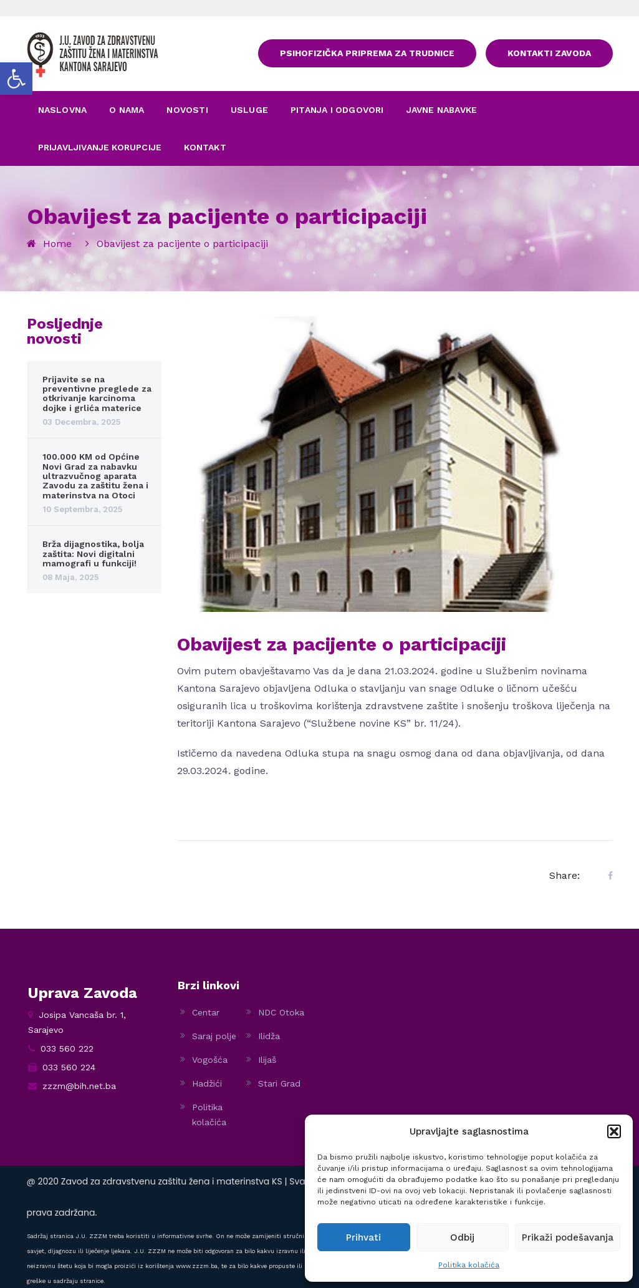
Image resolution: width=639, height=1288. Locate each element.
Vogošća (210, 1060)
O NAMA (126, 110)
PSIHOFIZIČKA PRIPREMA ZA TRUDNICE (367, 53)
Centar (205, 1012)
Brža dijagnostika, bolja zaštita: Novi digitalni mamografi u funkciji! (93, 553)
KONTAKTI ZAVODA (549, 53)
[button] (16, 78)
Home (57, 243)
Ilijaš (267, 1060)
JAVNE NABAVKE (442, 110)
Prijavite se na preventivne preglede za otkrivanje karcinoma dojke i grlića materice (96, 393)
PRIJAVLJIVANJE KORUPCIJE (100, 147)
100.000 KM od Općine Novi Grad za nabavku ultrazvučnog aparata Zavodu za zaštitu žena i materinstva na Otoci (95, 476)
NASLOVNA (62, 110)
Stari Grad (279, 1083)
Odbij (462, 1237)
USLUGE (249, 110)
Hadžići (207, 1083)
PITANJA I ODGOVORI (337, 110)
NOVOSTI (187, 110)
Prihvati (363, 1237)
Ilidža (269, 1036)
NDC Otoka (281, 1012)
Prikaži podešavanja (567, 1237)
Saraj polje (214, 1036)
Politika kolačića (468, 1265)
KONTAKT (205, 147)
